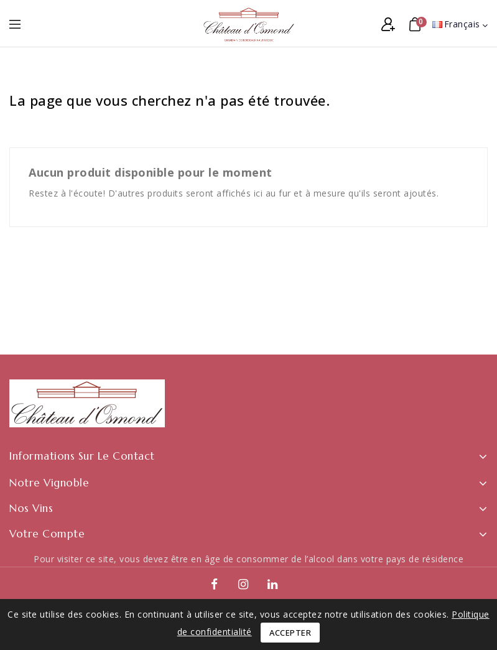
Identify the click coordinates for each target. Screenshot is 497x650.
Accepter (290, 632)
